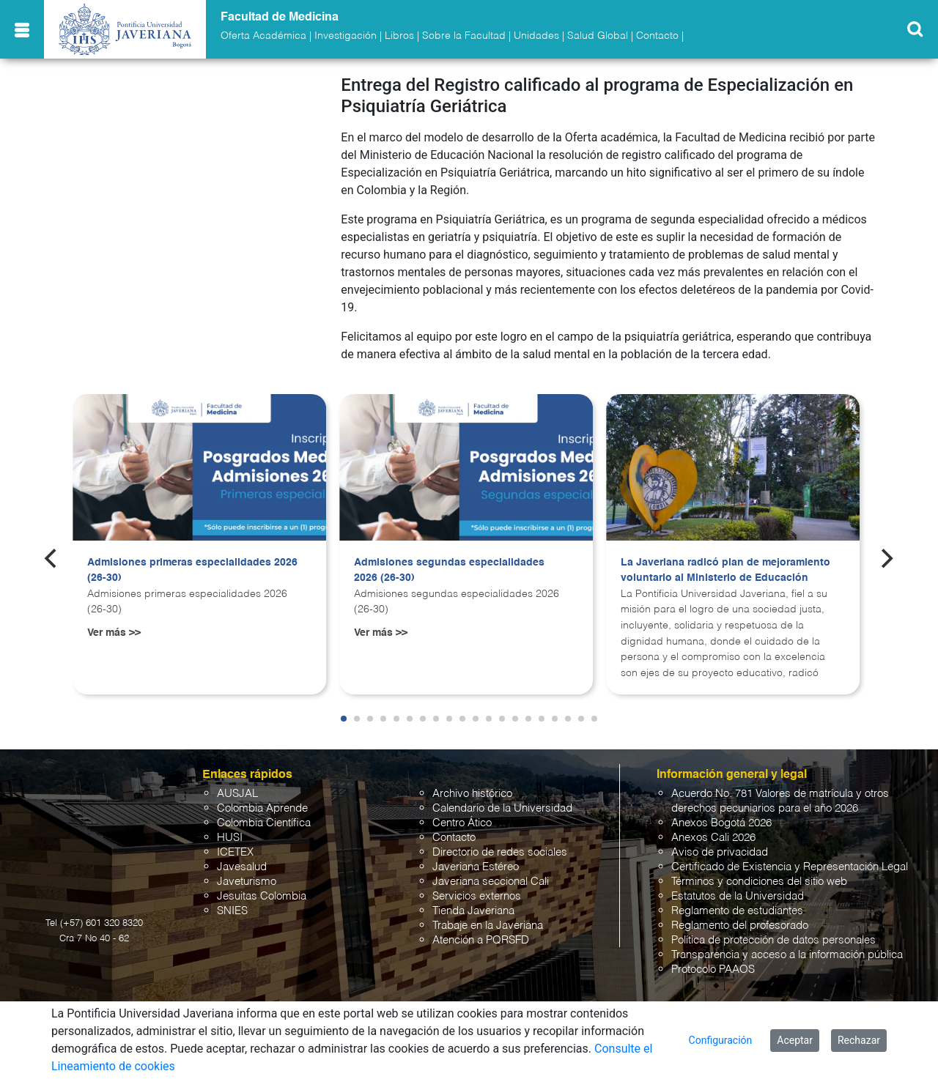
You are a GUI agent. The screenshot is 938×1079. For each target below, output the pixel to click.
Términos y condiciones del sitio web (759, 881)
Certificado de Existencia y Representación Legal (789, 866)
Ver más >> (114, 633)
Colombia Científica (264, 822)
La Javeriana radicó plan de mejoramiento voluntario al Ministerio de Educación (725, 570)
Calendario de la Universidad (502, 808)
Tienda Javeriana (473, 910)
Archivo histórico (472, 793)
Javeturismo (246, 881)
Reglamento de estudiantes (737, 910)
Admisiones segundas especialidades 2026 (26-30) (449, 570)
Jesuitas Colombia (261, 896)
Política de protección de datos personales (773, 940)
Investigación (345, 36)
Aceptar (795, 1040)
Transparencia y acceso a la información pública (787, 954)
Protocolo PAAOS (713, 969)
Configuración (721, 1040)
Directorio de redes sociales (499, 852)
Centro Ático (462, 822)
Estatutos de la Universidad (737, 896)
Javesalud (242, 866)
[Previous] (52, 559)
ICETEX (235, 852)
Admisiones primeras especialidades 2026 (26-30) (192, 570)
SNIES (232, 910)
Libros (399, 36)
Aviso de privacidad (719, 852)
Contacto (657, 36)
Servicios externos (476, 896)
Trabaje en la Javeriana (487, 925)
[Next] (886, 559)
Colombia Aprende (262, 808)
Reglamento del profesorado (739, 925)
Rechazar (859, 1040)
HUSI (230, 837)
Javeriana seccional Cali (490, 881)
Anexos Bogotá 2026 (721, 822)
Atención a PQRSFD (480, 940)
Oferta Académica (263, 36)
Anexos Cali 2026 (713, 837)
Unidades (536, 36)
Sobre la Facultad (464, 36)
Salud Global (597, 36)
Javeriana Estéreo (475, 866)
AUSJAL (237, 793)
